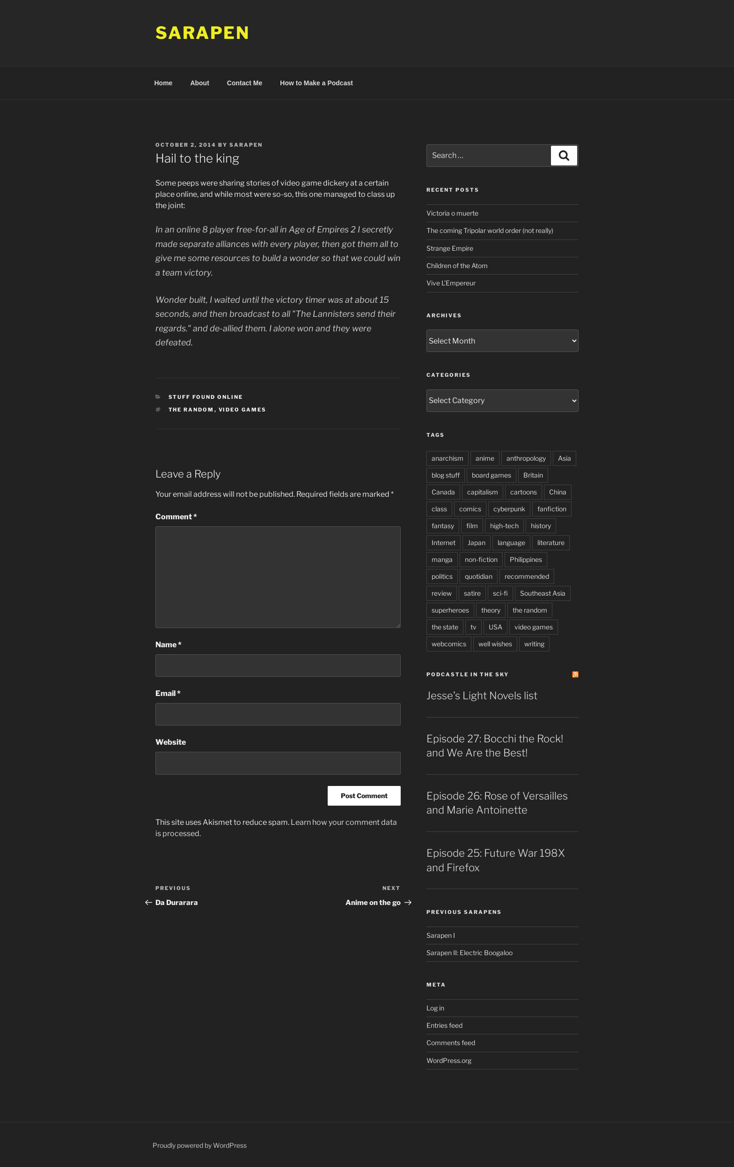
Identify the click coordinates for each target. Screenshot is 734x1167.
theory (490, 610)
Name (168, 644)
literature (551, 542)
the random (191, 409)
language (511, 542)
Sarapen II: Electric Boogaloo (469, 953)
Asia (564, 458)
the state (445, 627)
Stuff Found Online (206, 397)
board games (491, 475)
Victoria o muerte (452, 213)
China (557, 492)
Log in (435, 1008)
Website (170, 742)
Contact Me (244, 83)
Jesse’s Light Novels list (481, 695)
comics (470, 509)
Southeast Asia (542, 593)
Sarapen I (440, 935)
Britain (533, 475)
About (199, 83)
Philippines (526, 559)
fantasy (443, 526)
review (442, 593)
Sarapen (202, 32)
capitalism (482, 492)
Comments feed (450, 1043)
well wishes (495, 644)
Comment (176, 516)
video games (243, 409)
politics (442, 576)
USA (495, 627)
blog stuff (446, 475)
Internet (443, 542)
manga (442, 559)
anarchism (447, 458)
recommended (527, 576)
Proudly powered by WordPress (200, 1145)
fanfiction (551, 509)
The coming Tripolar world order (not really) (489, 230)
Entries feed (444, 1025)
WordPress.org (448, 1060)
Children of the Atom (457, 265)
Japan (476, 542)
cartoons (523, 492)
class (439, 509)
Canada (443, 492)
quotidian (478, 576)
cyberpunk (509, 509)
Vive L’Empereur (451, 283)
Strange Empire (449, 248)
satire (472, 593)
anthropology (526, 458)
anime (485, 458)
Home (163, 83)
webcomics (449, 644)
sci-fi (500, 593)
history (541, 526)
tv (473, 627)
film (472, 526)
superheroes (450, 610)
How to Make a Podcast (316, 83)
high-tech (504, 526)
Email (168, 693)
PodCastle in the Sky (467, 674)
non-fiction (481, 559)
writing (534, 644)
